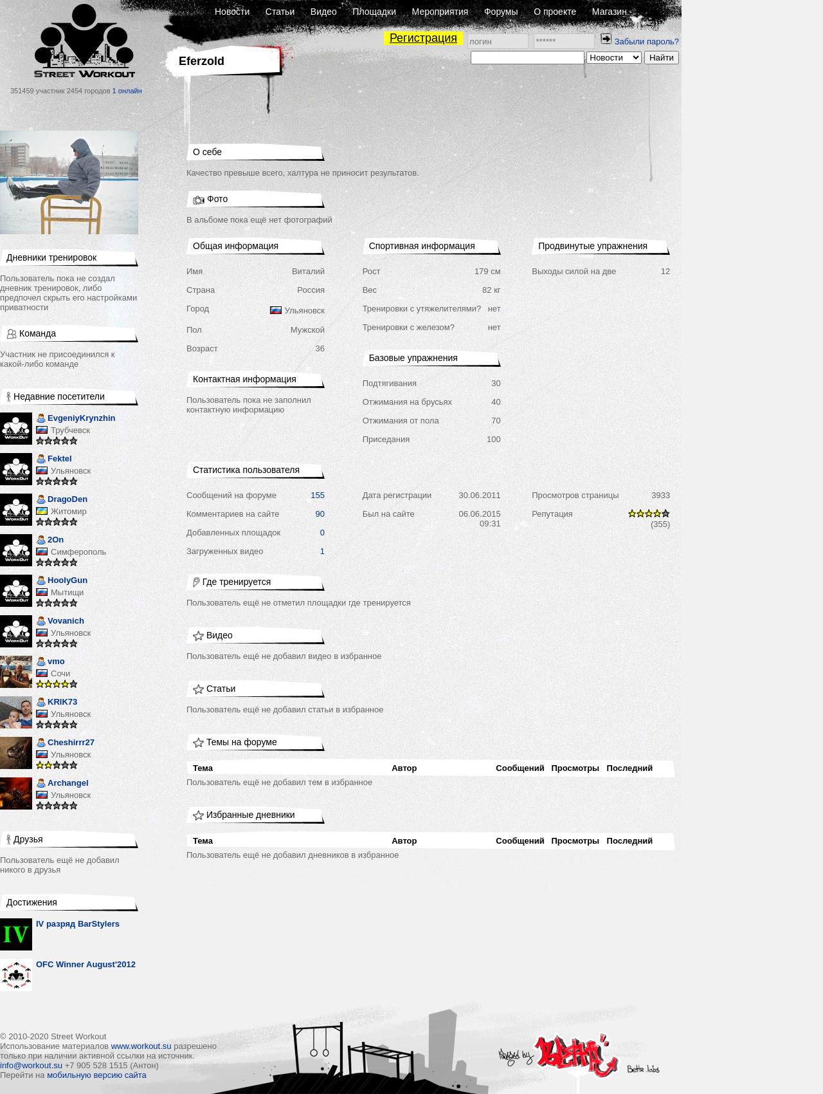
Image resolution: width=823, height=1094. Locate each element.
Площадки (374, 11)
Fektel (54, 460)
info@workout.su (31, 1065)
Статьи (280, 11)
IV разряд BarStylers (78, 924)
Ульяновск (71, 471)
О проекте (555, 11)
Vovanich (60, 622)
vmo (50, 662)
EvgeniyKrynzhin (75, 419)
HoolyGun (61, 581)
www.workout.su (141, 1046)
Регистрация (423, 38)
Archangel (62, 784)
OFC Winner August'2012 (86, 964)
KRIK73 (56, 703)
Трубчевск (70, 430)
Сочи (60, 673)
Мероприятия (440, 11)
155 (318, 495)
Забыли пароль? (647, 41)
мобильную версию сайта (97, 1075)
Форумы (501, 11)
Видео (324, 11)
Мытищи (67, 592)
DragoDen (61, 500)
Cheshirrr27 (65, 743)
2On (50, 541)
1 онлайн (127, 91)
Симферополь (78, 552)
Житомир (69, 511)
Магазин (609, 11)
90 (320, 514)
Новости (232, 11)
